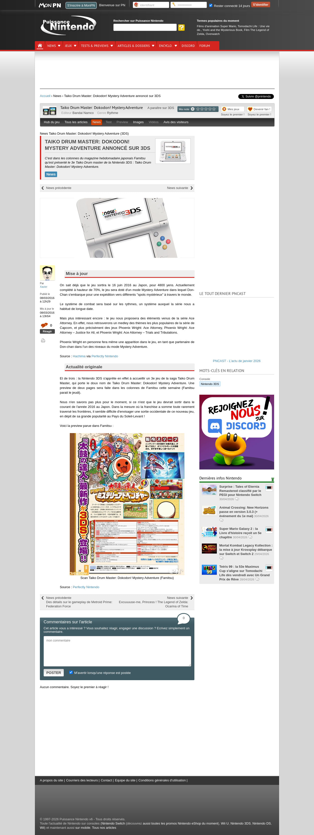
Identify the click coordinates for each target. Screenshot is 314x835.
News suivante (177, 188)
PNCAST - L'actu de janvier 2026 (237, 361)
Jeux (68, 46)
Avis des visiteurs (175, 122)
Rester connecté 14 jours (229, 6)
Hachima (79, 356)
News (51, 46)
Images (138, 122)
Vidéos (154, 122)
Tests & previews (94, 46)
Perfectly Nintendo (104, 356)
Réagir (47, 331)
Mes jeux (233, 109)
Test (109, 122)
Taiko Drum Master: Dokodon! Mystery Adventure (101, 107)
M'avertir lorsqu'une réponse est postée (100, 673)
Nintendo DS (261, 823)
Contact (106, 780)
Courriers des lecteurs (82, 780)
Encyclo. (165, 46)
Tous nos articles (104, 828)
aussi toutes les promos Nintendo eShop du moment (180, 823)
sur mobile (82, 828)
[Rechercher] (145, 27)
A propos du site (51, 780)
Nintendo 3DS (210, 383)
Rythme (112, 113)
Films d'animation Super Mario (216, 26)
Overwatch (213, 33)
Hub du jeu (52, 122)
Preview (122, 122)
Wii (42, 828)
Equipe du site (125, 780)
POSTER (53, 673)
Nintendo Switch (113, 823)
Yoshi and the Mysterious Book (222, 29)
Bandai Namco (83, 113)
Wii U (225, 823)
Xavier (43, 286)
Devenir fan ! (262, 109)
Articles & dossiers (134, 46)
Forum (204, 46)
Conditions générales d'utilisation (162, 780)
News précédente (58, 188)
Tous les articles (76, 122)
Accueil (45, 96)
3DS (171, 108)
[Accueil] (40, 45)
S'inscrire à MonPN (81, 5)
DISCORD (188, 46)
